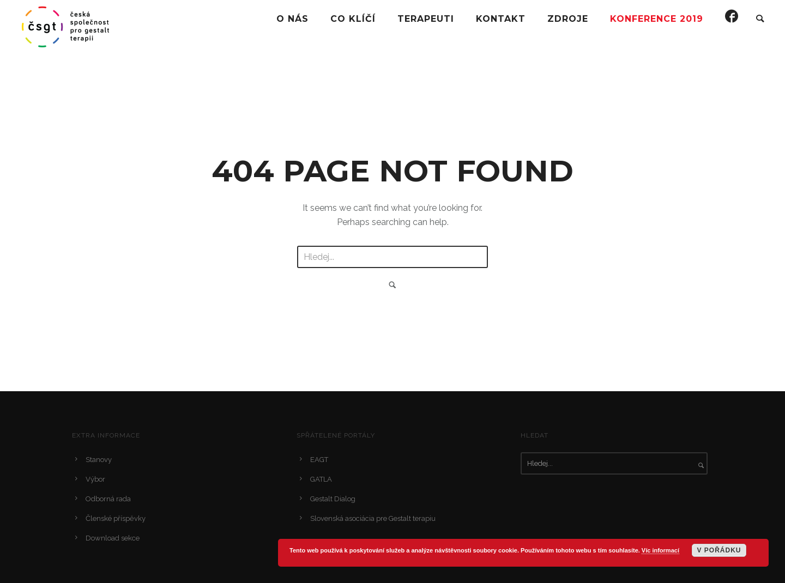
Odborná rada (108, 499)
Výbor (95, 479)
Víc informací (660, 550)
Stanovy (99, 460)
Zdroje (567, 19)
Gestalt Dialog (332, 499)
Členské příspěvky (116, 518)
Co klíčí (353, 19)
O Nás (292, 19)
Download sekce (113, 538)
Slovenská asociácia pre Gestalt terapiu (373, 518)
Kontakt (501, 19)
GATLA (321, 479)
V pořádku (719, 550)
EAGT (319, 460)
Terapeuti (425, 19)
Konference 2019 (656, 19)
